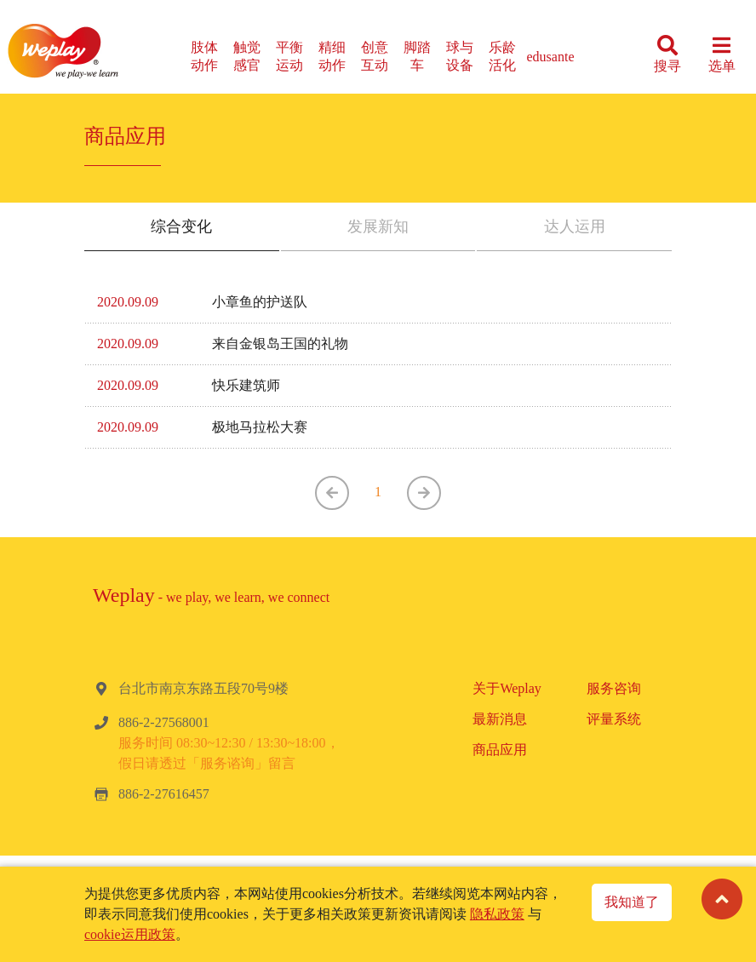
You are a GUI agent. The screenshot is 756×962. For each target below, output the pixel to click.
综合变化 (181, 226)
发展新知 (378, 226)
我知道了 (631, 902)
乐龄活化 (502, 56)
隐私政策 (497, 914)
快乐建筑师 (246, 385)
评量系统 (614, 719)
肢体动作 (204, 56)
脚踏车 (417, 56)
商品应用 (499, 749)
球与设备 (459, 56)
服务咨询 (614, 688)
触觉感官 (247, 56)
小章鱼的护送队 (259, 302)
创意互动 (374, 56)
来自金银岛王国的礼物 (280, 343)
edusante (551, 56)
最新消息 (499, 719)
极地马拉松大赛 (259, 427)
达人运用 (574, 226)
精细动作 (332, 56)
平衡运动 (289, 56)
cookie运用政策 (129, 934)
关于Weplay (506, 688)
